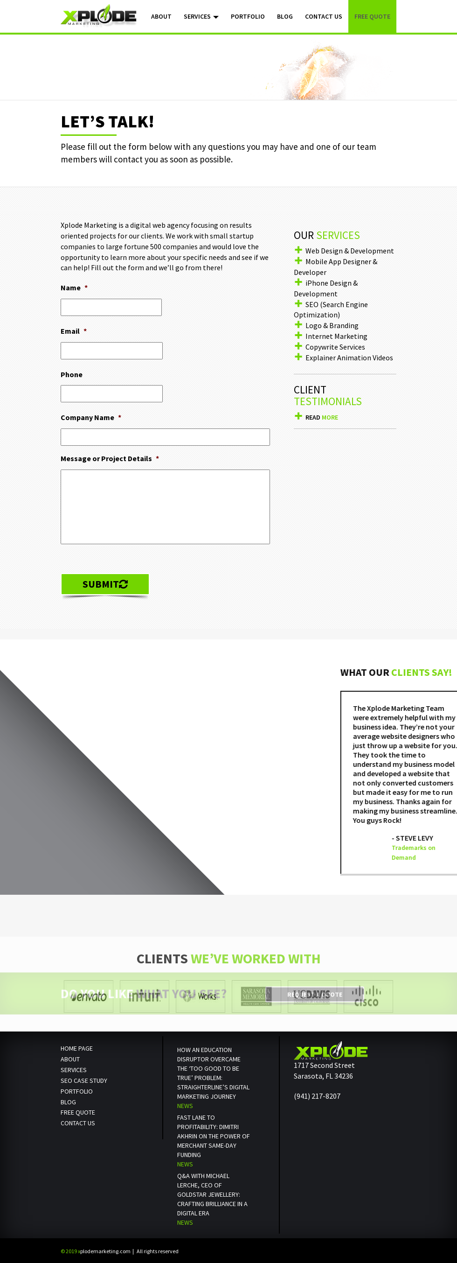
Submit (105, 583)
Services (201, 16)
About (161, 16)
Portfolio (248, 16)
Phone (72, 374)
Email (74, 331)
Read (321, 417)
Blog (285, 16)
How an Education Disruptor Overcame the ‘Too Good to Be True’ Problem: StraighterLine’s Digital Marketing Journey (213, 1073)
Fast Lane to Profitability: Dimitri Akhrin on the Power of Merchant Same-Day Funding (213, 1136)
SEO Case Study (84, 1080)
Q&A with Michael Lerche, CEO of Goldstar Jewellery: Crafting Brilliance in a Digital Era (212, 1194)
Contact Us (323, 16)
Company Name (91, 417)
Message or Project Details (110, 458)
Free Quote (372, 16)
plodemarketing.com (96, 1251)
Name (74, 287)
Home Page (77, 1048)
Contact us (78, 1123)
